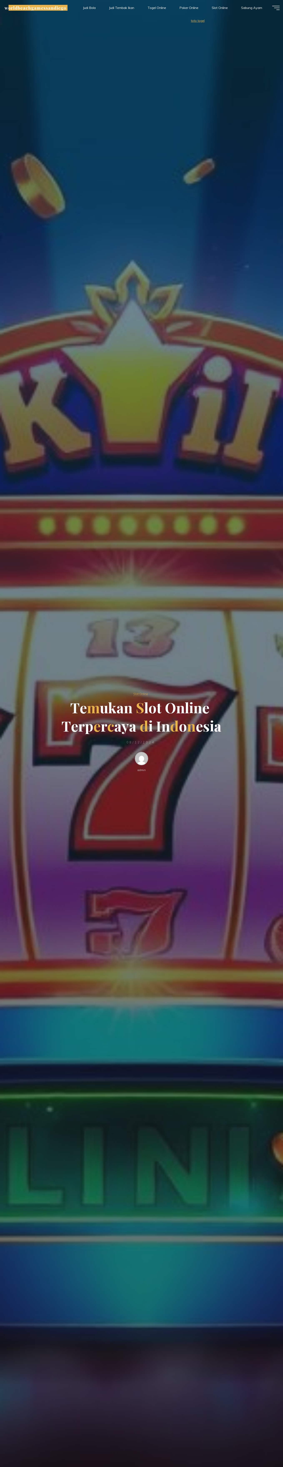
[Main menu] (271, 10)
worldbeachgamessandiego (40, 10)
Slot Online (141, 693)
